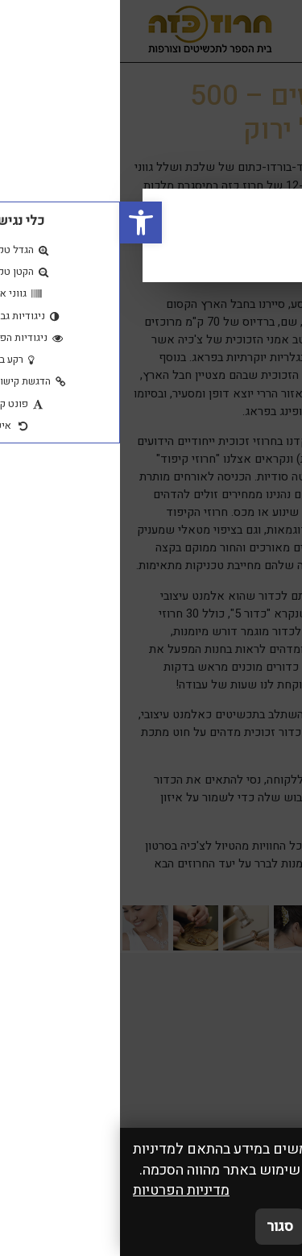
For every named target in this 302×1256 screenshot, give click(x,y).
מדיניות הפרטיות (61, 1190)
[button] (21, 222)
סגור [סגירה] (160, 1226)
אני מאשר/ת (240, 1226)
